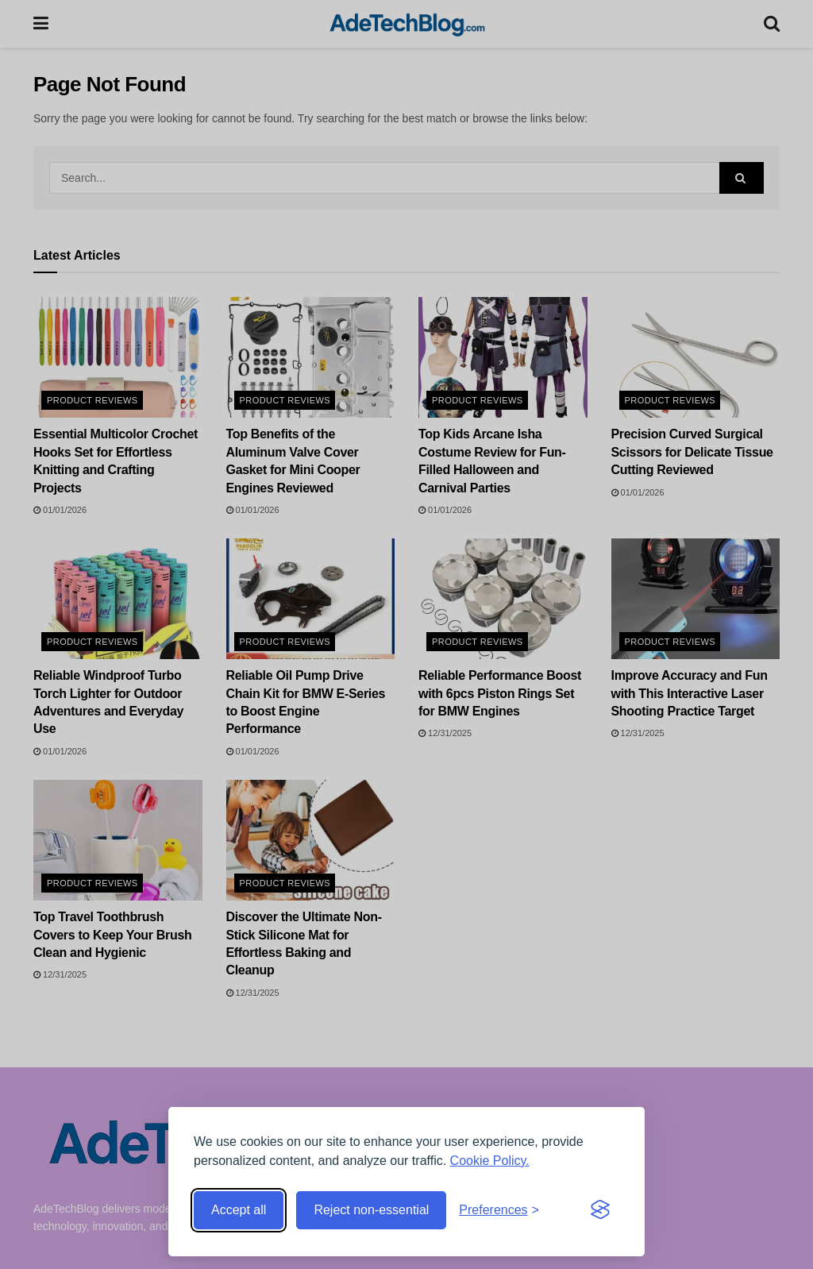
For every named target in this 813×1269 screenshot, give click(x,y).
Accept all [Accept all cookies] (238, 1210)
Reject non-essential (371, 1210)
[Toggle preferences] (499, 1210)
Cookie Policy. (490, 1160)
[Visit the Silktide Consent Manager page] (600, 1210)
